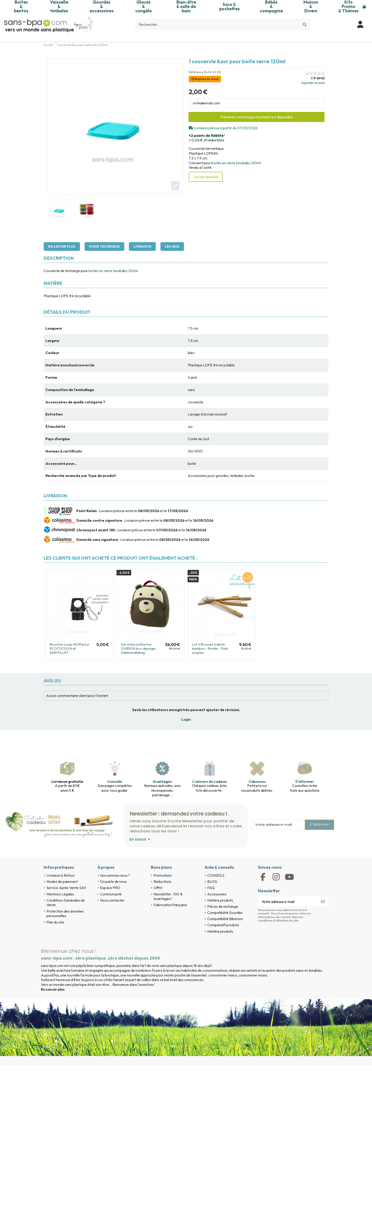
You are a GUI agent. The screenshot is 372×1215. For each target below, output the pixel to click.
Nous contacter (112, 900)
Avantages (162, 781)
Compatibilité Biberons (225, 918)
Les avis (172, 246)
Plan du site (55, 922)
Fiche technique (104, 246)
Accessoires (216, 894)
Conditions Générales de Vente (65, 902)
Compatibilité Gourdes (225, 912)
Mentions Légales (60, 894)
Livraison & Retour (60, 875)
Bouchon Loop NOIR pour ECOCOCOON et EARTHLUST (69, 648)
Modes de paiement (62, 881)
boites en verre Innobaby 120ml (236, 163)
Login (186, 719)
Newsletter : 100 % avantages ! (168, 896)
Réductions (162, 881)
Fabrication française (170, 905)
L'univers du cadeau (209, 781)
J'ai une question (206, 177)
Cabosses (257, 781)
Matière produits (220, 900)
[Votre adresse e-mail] (288, 901)
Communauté (111, 894)
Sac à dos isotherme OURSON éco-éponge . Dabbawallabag (139, 648)
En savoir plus (61, 246)
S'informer (304, 781)
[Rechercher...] (304, 24)
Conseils (114, 781)
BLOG (212, 881)
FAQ (211, 887)
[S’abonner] (322, 901)
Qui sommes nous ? (115, 875)
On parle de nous (113, 881)
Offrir (158, 887)
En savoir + (140, 839)
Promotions (163, 875)
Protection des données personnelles (65, 913)
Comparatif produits (223, 925)
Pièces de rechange (222, 906)
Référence (196, 72)
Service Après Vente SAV (66, 887)
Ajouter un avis (313, 82)
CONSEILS (215, 875)
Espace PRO (110, 887)
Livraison (142, 246)
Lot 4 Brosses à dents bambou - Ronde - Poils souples (210, 648)
